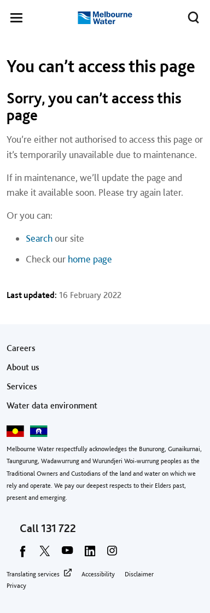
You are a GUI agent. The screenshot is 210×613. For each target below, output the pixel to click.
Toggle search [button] (191, 15)
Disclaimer (139, 574)
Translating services (33, 574)
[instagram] (112, 554)
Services (22, 386)
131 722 (58, 528)
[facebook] (22, 554)
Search (39, 238)
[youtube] (67, 554)
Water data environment (52, 405)
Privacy (16, 585)
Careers (21, 348)
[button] (16, 20)
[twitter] (45, 554)
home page (90, 259)
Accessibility (98, 574)
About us (23, 367)
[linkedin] (90, 554)
